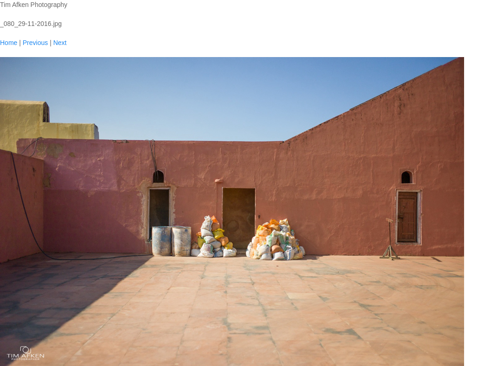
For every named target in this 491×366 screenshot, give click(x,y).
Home (8, 42)
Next (60, 42)
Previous (35, 42)
